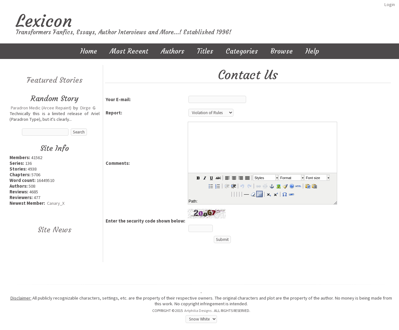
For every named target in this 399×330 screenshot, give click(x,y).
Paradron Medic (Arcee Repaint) (40, 108)
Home (88, 51)
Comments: (118, 163)
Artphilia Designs (198, 310)
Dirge (85, 108)
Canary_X (56, 203)
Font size (313, 178)
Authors (172, 51)
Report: (114, 113)
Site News (54, 230)
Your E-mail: (118, 99)
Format (285, 178)
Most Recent (129, 51)
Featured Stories (54, 80)
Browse (282, 51)
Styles (259, 178)
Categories (242, 51)
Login (389, 4)
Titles (205, 51)
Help (312, 51)
